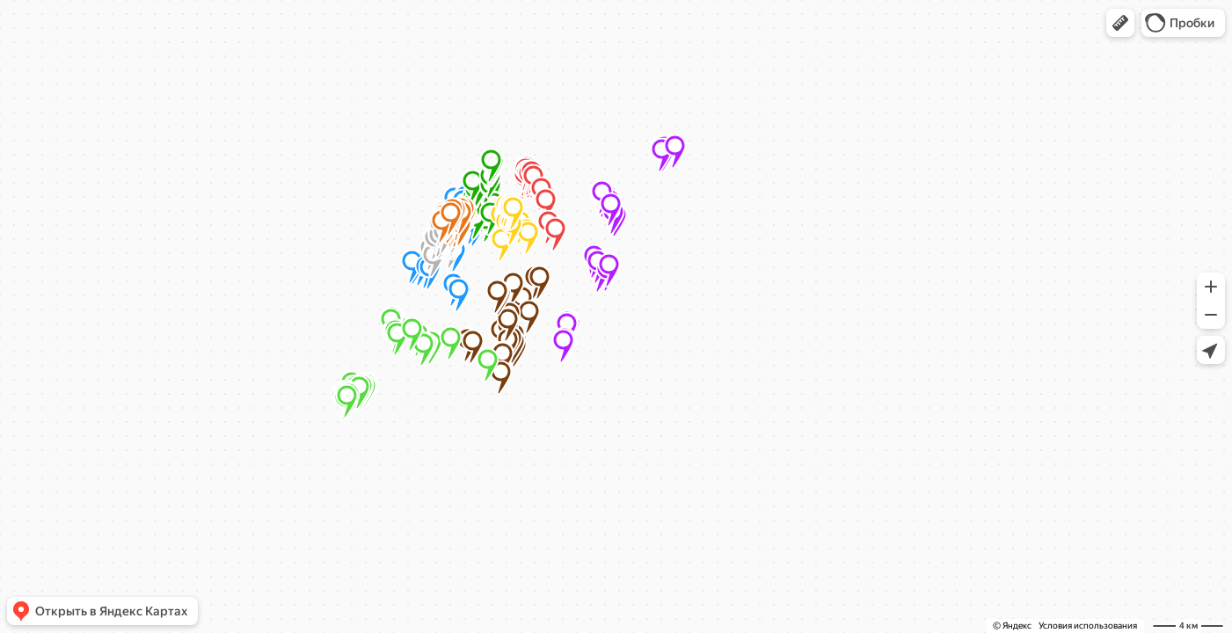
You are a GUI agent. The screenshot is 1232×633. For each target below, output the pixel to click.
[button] (1120, 23)
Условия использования (1088, 625)
